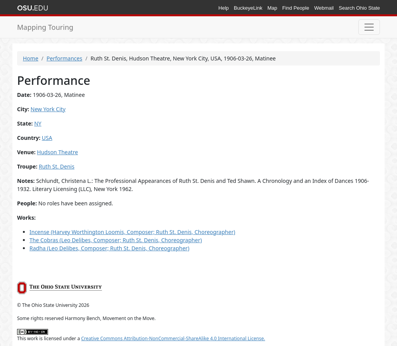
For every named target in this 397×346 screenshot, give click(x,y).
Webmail (323, 8)
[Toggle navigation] (369, 27)
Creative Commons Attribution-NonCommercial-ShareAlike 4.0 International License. (173, 338)
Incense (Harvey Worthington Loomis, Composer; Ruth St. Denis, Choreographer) (132, 232)
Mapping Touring (45, 27)
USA (47, 137)
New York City (48, 109)
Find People (295, 8)
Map (272, 8)
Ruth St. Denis (56, 166)
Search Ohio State (359, 8)
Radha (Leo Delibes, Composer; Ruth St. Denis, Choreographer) (109, 248)
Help (223, 8)
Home (30, 58)
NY (37, 123)
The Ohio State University (32, 8)
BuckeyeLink (248, 8)
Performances (64, 58)
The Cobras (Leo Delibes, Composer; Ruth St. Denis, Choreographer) (115, 240)
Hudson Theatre (57, 152)
